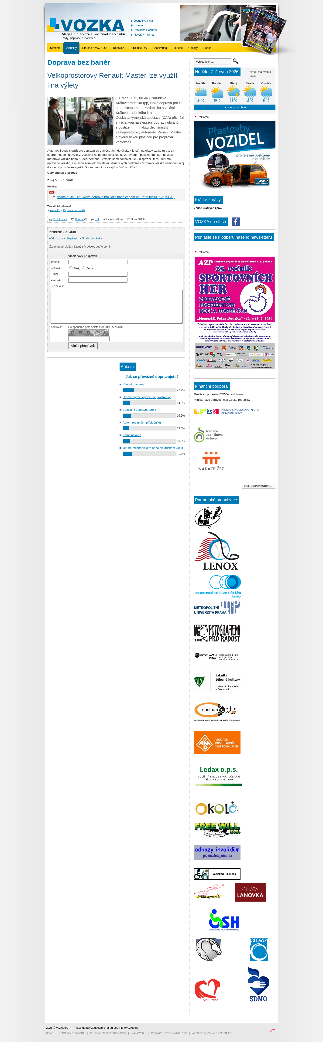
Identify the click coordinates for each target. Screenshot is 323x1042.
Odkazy (193, 48)
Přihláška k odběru (145, 30)
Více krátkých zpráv (209, 208)
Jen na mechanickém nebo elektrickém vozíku (154, 448)
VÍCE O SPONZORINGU (258, 486)
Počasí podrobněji (236, 107)
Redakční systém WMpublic (169, 1033)
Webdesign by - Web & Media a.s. (212, 1033)
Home (49, 1033)
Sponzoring (160, 48)
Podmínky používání (72, 1033)
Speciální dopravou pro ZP (140, 409)
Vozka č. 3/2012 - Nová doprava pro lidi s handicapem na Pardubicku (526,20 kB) (116, 197)
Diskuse (79, 219)
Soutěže (177, 48)
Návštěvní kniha (144, 34)
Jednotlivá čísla (143, 20)
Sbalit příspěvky (92, 238)
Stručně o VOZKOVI (94, 48)
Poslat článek (60, 219)
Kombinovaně (132, 435)
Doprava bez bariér (74, 210)
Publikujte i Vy (138, 48)
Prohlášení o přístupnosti (108, 1033)
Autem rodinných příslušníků (142, 422)
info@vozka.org (129, 1027)
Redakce (118, 48)
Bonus (207, 48)
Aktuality (71, 48)
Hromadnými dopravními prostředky (147, 397)
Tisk (97, 219)
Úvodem (55, 48)
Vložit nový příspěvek (64, 238)
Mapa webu (138, 1033)
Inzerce (138, 25)
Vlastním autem (133, 384)
